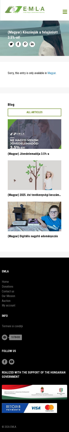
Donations (7, 286)
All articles (34, 112)
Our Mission (8, 296)
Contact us (8, 291)
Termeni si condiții (12, 326)
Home (5, 281)
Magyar (51, 73)
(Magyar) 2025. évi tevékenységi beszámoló (34, 195)
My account (8, 305)
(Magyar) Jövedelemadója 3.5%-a (28, 154)
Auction (6, 301)
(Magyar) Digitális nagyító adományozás (33, 236)
